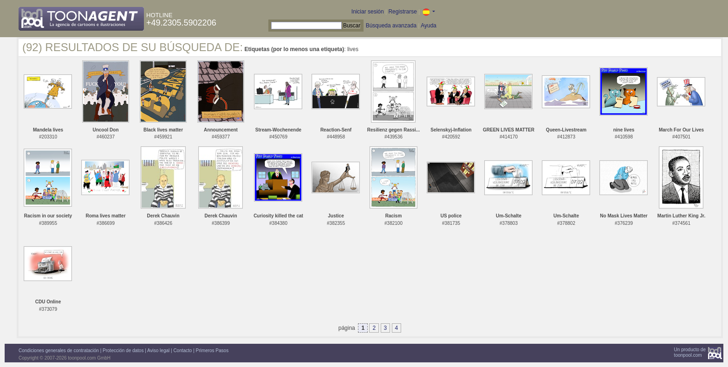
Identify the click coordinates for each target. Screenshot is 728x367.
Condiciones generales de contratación (59, 350)
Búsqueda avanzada (391, 25)
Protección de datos (123, 350)
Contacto (182, 350)
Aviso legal (158, 350)
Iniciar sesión (367, 11)
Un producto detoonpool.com (690, 352)
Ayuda (428, 25)
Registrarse (402, 11)
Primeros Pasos (212, 350)
